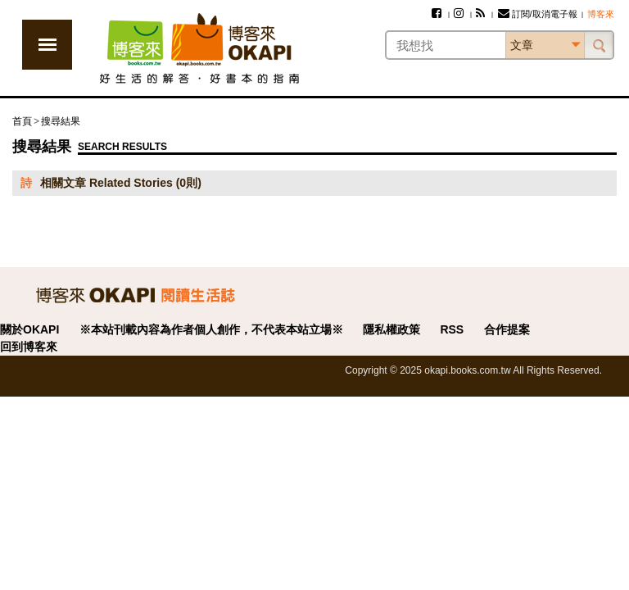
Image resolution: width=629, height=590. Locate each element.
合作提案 (507, 329)
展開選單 (47, 45)
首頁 (22, 121)
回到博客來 (28, 346)
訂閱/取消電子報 (537, 14)
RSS (452, 329)
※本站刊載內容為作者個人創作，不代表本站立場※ (211, 329)
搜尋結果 (60, 121)
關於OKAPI (29, 329)
